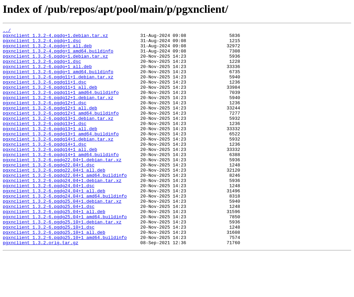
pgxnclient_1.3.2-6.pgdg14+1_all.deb (50, 174)
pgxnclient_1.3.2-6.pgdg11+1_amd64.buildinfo (61, 106)
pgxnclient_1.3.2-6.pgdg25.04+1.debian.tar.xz (62, 236)
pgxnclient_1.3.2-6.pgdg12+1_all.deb (50, 124)
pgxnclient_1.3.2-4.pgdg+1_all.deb (47, 50)
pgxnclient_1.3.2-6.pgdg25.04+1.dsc (48, 242)
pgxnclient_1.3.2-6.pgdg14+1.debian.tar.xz (58, 162)
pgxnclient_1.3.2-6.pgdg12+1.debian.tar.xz (58, 112)
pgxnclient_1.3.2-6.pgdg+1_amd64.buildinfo (58, 81)
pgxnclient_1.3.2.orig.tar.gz (40, 286)
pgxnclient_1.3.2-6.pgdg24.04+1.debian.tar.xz (62, 211)
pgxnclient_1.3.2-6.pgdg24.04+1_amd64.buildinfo (65, 230)
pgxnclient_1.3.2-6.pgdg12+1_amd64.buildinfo (61, 130)
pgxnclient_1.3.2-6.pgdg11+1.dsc (44, 93)
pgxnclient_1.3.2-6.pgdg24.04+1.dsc (48, 217)
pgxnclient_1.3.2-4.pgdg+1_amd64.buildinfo (58, 56)
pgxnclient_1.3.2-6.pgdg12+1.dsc (44, 118)
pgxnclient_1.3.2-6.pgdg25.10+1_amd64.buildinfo (65, 280)
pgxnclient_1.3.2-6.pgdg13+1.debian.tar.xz (58, 137)
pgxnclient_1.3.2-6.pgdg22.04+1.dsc (48, 193)
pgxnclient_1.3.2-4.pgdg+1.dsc (42, 43)
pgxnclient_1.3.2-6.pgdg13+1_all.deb (50, 149)
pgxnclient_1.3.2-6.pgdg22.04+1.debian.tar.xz (62, 186)
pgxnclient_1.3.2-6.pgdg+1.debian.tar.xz (55, 62)
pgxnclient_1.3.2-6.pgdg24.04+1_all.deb (54, 224)
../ (7, 31)
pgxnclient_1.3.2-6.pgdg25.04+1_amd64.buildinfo (65, 255)
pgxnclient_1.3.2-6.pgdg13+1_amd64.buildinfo (61, 155)
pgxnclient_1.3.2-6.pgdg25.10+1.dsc (48, 267)
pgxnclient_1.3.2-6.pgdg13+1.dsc (44, 143)
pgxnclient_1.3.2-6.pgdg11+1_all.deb (50, 99)
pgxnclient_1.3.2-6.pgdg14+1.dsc (44, 168)
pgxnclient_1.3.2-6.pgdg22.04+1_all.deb (54, 199)
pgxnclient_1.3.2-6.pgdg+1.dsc (42, 68)
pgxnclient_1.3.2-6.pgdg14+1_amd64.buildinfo (61, 180)
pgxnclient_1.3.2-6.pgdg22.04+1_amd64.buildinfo (65, 205)
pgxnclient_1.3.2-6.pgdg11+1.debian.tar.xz (58, 87)
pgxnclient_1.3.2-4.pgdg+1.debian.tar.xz (55, 37)
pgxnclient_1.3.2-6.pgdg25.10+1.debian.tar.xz (62, 261)
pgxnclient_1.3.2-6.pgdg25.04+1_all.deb (54, 249)
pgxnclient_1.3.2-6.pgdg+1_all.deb (47, 74)
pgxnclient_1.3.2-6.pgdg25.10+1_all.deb (54, 273)
